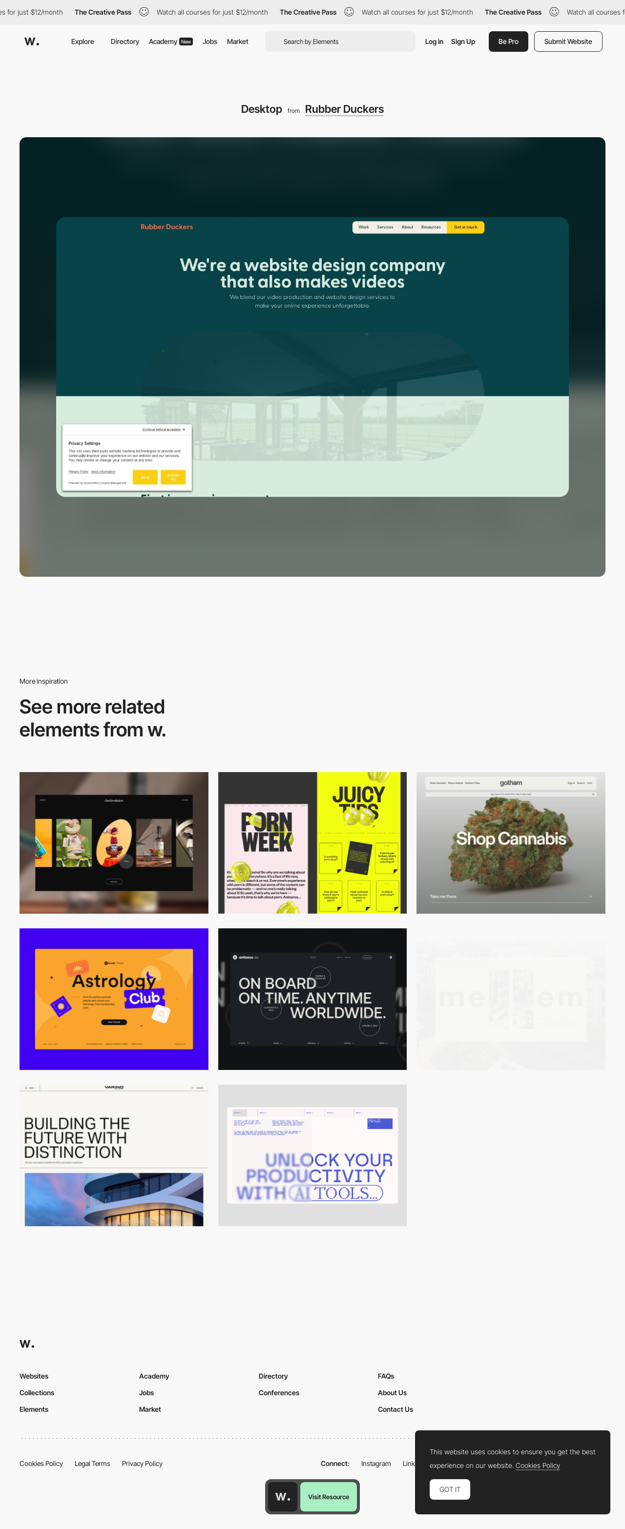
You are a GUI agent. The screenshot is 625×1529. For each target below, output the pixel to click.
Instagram (376, 1463)
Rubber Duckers (344, 109)
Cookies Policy (41, 1463)
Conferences (279, 1392)
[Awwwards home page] (282, 1496)
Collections (37, 1392)
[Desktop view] (312, 843)
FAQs (386, 1376)
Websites (34, 1376)
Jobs (210, 41)
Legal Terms (92, 1463)
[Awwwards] (31, 41)
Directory (125, 41)
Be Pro (509, 41)
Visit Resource (328, 1497)
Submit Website (568, 41)
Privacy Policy (142, 1463)
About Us (392, 1392)
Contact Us (395, 1409)
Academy (171, 41)
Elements (34, 1409)
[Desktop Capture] (114, 999)
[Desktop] (114, 843)
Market (238, 41)
